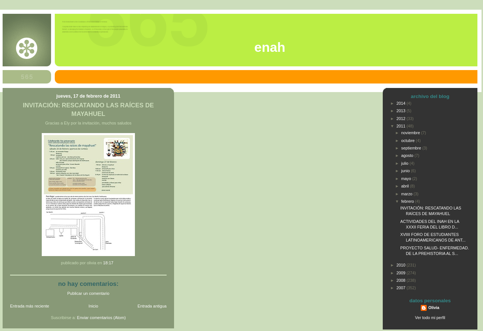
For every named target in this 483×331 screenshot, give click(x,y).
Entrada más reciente (29, 306)
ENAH (269, 47)
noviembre (411, 132)
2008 (402, 280)
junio (406, 170)
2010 (402, 265)
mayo (406, 178)
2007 (402, 288)
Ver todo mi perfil (430, 317)
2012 (402, 118)
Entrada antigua (152, 306)
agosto (407, 155)
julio (405, 163)
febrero (408, 201)
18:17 (108, 263)
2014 (402, 103)
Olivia (433, 307)
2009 (402, 273)
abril (405, 186)
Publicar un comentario (88, 293)
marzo (407, 194)
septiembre (411, 148)
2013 (402, 110)
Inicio (93, 306)
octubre (408, 140)
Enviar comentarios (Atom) (101, 317)
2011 (402, 126)
